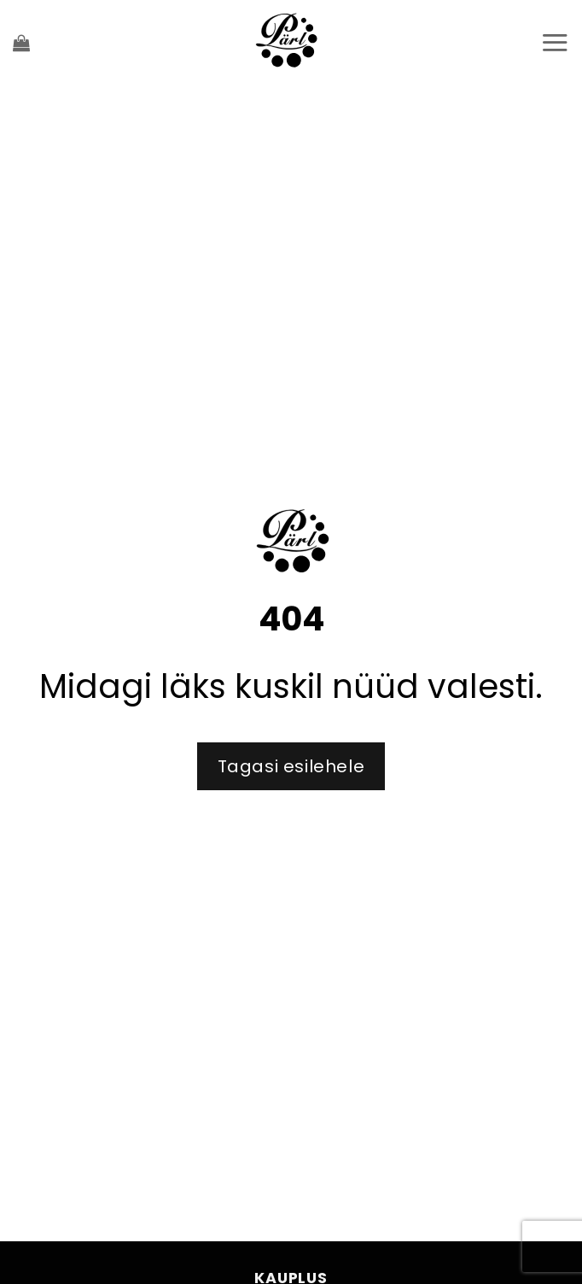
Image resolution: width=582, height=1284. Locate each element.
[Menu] (554, 42)
